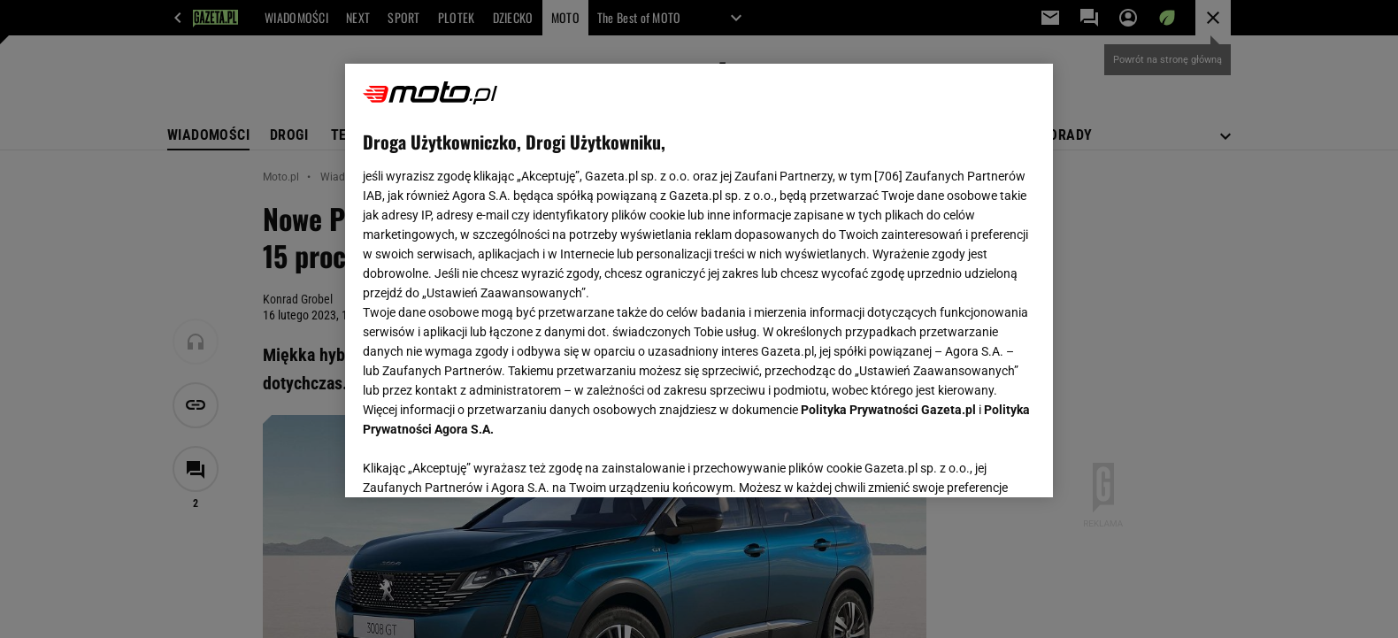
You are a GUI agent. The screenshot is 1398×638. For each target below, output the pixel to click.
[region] (699, 280)
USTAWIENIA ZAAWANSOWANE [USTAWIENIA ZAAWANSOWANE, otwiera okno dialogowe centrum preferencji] (478, 462)
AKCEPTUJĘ (975, 463)
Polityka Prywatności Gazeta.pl (888, 410)
